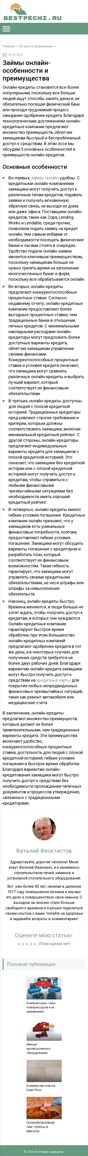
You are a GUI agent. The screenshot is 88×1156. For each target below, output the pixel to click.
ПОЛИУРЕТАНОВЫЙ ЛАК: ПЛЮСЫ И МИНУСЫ (40, 1127)
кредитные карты (53, 680)
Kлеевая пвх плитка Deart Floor (41, 1088)
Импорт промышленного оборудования (39, 1049)
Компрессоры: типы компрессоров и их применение (41, 1007)
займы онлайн (45, 177)
